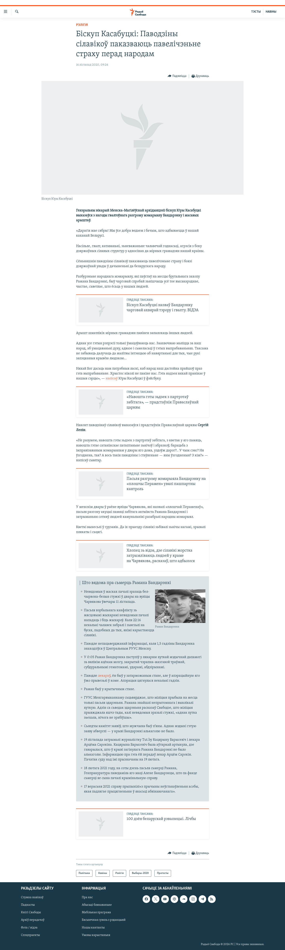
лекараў (104, 676)
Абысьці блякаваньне (97, 905)
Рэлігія (82, 25)
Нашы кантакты (93, 927)
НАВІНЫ (271, 11)
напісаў (112, 378)
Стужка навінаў (32, 897)
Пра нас (87, 897)
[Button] (177, 76)
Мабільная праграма (96, 912)
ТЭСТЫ (256, 11)
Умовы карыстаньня (96, 935)
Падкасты (28, 905)
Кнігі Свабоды (31, 912)
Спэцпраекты (30, 935)
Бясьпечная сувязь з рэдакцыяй (104, 920)
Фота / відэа (29, 927)
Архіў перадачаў (32, 920)
